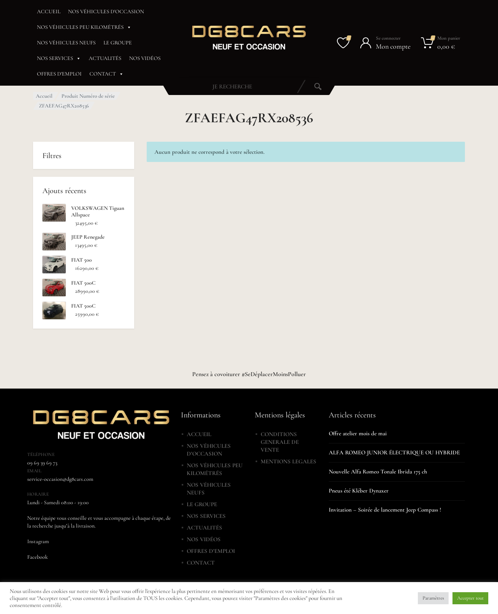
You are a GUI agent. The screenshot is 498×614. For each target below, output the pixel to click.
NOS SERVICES (59, 58)
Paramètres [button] (433, 598)
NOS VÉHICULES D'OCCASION (106, 11)
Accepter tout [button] (470, 598)
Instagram (38, 541)
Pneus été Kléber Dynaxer (359, 490)
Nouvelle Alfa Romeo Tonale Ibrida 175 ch (378, 471)
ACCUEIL (48, 11)
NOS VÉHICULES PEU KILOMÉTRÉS (84, 27)
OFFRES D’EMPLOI (211, 550)
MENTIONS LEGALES (288, 461)
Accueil (44, 96)
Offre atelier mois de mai (358, 433)
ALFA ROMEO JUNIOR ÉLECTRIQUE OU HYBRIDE (394, 452)
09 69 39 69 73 (42, 462)
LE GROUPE (117, 42)
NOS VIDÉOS (145, 58)
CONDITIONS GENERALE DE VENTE (280, 442)
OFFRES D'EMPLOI (59, 73)
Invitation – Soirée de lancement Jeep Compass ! (385, 509)
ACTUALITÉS (105, 58)
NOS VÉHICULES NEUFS (66, 42)
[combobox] (232, 86)
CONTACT (106, 74)
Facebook (37, 557)
